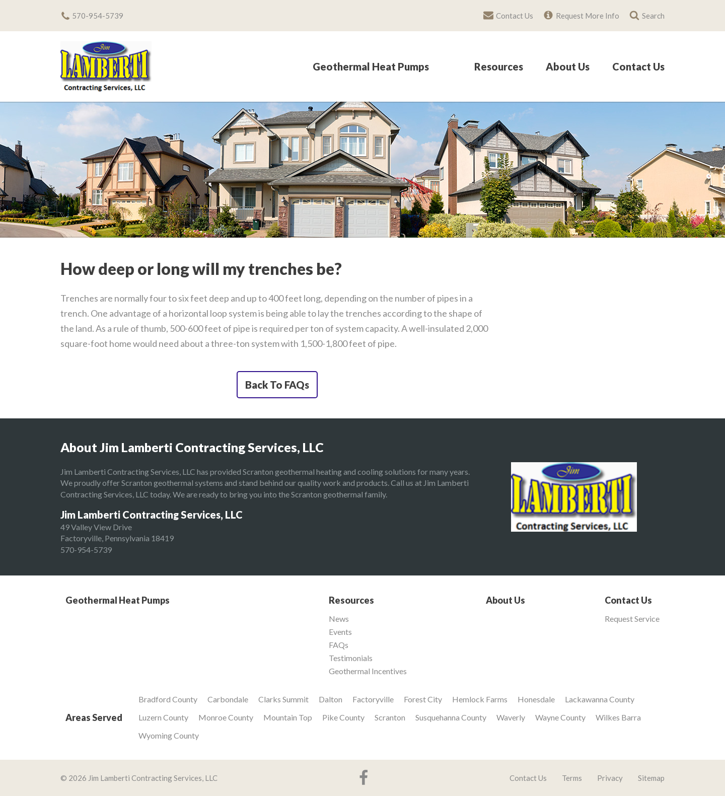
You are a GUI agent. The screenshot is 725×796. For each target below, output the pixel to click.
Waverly (510, 717)
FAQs (338, 645)
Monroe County (225, 717)
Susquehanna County (450, 717)
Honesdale (536, 699)
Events (340, 632)
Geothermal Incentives (368, 671)
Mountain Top (287, 717)
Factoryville (373, 699)
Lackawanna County (599, 699)
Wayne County (560, 717)
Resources (498, 67)
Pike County (343, 717)
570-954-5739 (86, 549)
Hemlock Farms (480, 699)
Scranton (390, 717)
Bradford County (167, 699)
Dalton (330, 699)
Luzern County (163, 717)
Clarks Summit (283, 699)
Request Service (632, 619)
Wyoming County (168, 735)
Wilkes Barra (618, 717)
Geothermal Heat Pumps (371, 67)
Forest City (423, 699)
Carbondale (227, 699)
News (339, 619)
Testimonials (351, 658)
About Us (568, 67)
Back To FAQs (277, 385)
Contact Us (638, 67)
